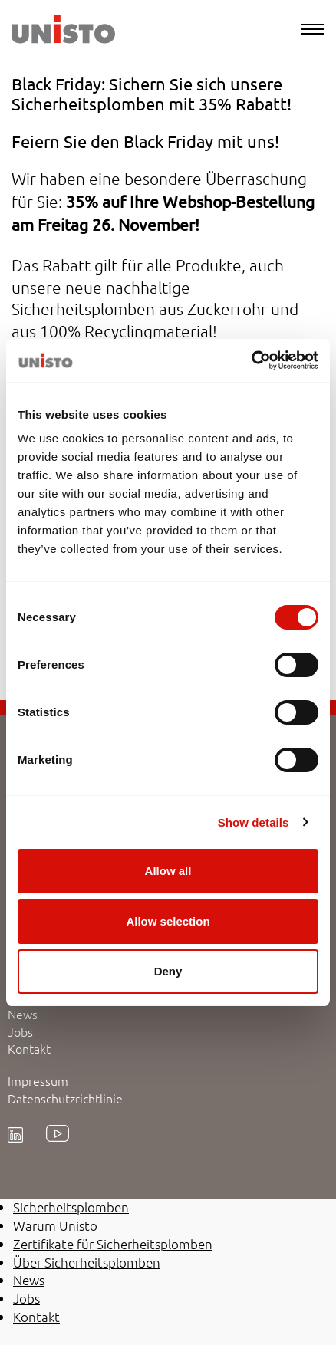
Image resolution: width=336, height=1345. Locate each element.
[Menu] (312, 29)
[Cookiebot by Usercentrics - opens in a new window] (251, 360)
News (23, 1013)
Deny (168, 971)
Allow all (168, 870)
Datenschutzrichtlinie (65, 1098)
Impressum (38, 1080)
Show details (253, 822)
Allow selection (167, 921)
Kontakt (29, 1048)
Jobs (20, 1031)
